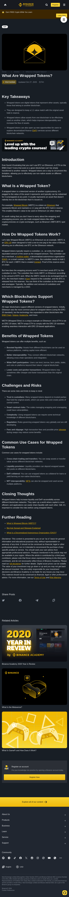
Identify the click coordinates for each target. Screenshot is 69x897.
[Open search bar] (46, 5)
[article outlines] (64, 19)
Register (55, 5)
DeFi (35, 131)
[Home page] (26, 5)
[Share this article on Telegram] (36, 600)
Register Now (34, 777)
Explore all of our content (34, 802)
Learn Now (62, 15)
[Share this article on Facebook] (20, 600)
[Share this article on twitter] (3, 600)
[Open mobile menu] (64, 5)
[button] (64, 4)
